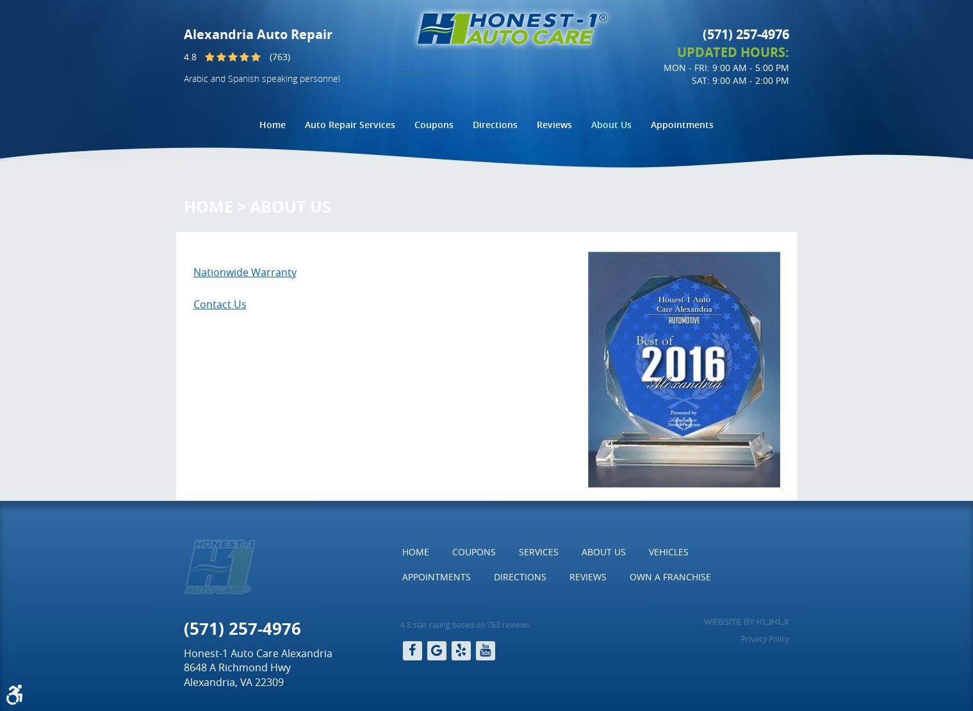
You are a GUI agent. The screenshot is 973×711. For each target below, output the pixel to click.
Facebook (412, 650)
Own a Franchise (670, 577)
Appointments (682, 124)
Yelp (461, 650)
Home (272, 124)
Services (539, 552)
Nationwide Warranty (245, 272)
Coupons (434, 124)
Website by (746, 622)
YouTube (485, 650)
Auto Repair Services (350, 124)
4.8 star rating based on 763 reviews (465, 624)
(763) (280, 57)
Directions (495, 124)
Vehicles (669, 552)
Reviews (554, 124)
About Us (611, 124)
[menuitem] (272, 125)
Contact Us (220, 304)
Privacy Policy (765, 638)
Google (436, 650)
